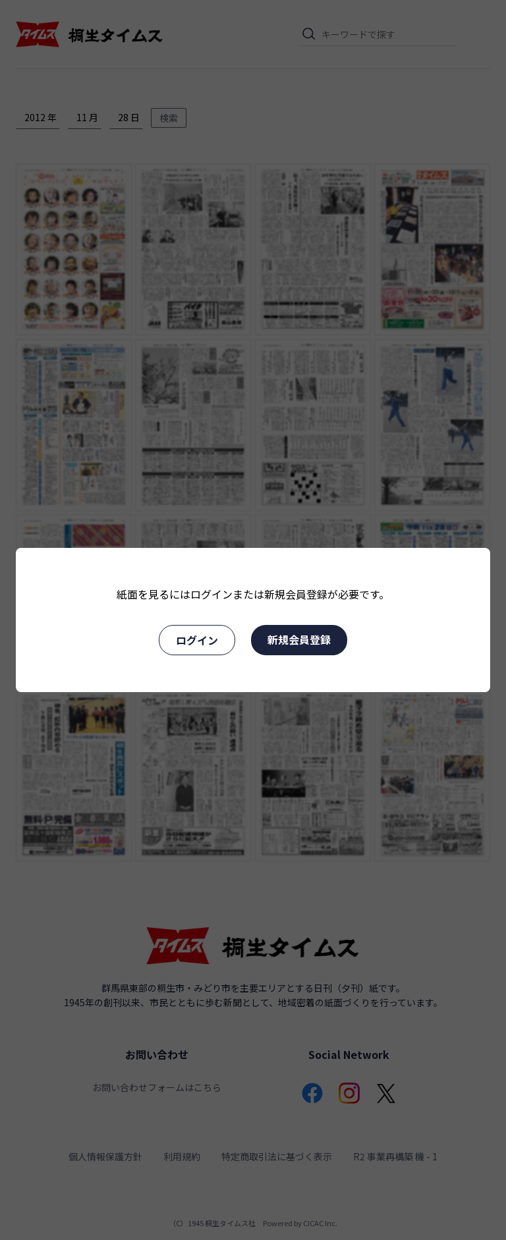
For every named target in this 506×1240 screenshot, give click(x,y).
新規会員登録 (299, 639)
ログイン (197, 640)
